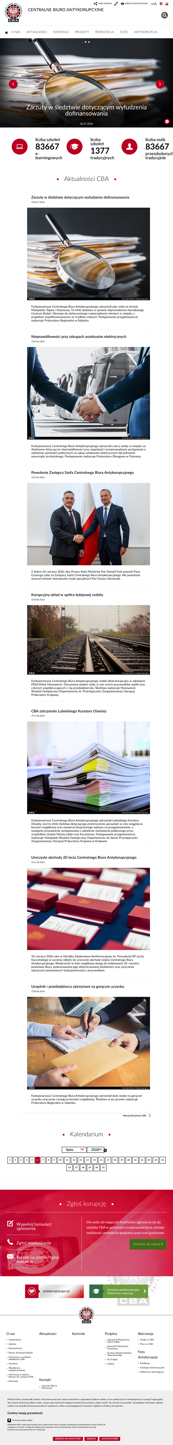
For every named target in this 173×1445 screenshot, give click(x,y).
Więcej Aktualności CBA (134, 1116)
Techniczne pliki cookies (22, 1420)
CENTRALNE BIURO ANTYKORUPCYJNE (54, 7)
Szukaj (105, 1150)
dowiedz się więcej (146, 1244)
